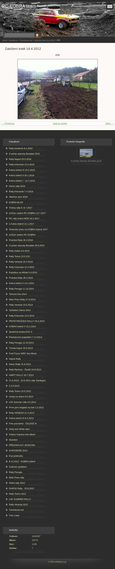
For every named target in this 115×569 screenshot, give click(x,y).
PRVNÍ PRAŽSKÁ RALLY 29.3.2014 (27, 321)
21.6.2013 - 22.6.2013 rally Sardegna (27, 380)
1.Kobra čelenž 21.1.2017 (21, 224)
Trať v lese (14, 515)
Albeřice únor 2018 (18, 197)
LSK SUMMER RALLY (20, 499)
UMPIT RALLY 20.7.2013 (21, 375)
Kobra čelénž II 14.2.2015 (21, 283)
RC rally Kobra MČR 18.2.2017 (24, 218)
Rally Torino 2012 (17, 494)
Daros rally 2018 (17, 186)
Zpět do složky (60, 123)
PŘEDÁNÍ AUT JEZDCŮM (22, 445)
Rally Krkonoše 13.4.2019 (21, 164)
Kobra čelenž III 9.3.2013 (21, 418)
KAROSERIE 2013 (18, 450)
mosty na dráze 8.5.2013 (21, 396)
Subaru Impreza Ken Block (22, 434)
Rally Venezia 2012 (18, 504)
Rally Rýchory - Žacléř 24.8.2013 (25, 369)
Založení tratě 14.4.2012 (44, 40)
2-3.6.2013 (14, 386)
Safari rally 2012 (17, 483)
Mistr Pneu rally (16, 477)
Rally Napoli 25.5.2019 (20, 159)
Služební (13, 440)
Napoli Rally (15, 359)
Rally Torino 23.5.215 (19, 256)
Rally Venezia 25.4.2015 (21, 261)
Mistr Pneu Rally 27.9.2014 (22, 299)
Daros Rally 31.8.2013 (20, 364)
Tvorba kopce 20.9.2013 (21, 348)
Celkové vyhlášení (18, 467)
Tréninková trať (26, 40)
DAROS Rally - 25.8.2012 (21, 488)
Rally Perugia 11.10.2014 (21, 288)
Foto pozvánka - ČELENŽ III (23, 423)
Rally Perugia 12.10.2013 (21, 342)
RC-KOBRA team (19, 6)
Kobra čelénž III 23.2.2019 (22, 170)
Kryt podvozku (16, 456)
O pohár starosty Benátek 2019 (24, 153)
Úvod (4, 40)
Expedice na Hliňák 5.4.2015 (23, 272)
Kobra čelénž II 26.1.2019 (21, 175)
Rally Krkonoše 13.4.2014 (21, 315)
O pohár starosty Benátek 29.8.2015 (27, 245)
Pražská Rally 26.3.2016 (21, 240)
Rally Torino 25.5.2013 (20, 391)
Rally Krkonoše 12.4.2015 (21, 267)
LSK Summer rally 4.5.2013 (22, 402)
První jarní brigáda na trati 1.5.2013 (26, 407)
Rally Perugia (15, 472)
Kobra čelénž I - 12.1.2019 (22, 180)
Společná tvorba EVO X (20, 332)
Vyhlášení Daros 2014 (20, 310)
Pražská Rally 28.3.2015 (21, 278)
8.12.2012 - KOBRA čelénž (22, 461)
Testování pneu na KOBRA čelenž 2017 (28, 229)
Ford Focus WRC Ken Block (23, 353)
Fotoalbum (13, 40)
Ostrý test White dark (19, 429)
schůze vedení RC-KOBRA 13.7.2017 (27, 213)
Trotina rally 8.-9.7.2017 (20, 207)
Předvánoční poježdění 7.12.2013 (25, 337)
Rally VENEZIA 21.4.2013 (21, 413)
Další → (109, 123)
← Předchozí (8, 123)
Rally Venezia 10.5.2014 (21, 305)
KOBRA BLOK (16, 202)
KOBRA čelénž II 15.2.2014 (22, 326)
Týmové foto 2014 (18, 294)
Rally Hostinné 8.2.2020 (21, 148)
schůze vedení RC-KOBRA (22, 234)
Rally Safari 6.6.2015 (19, 251)
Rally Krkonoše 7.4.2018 (21, 191)
